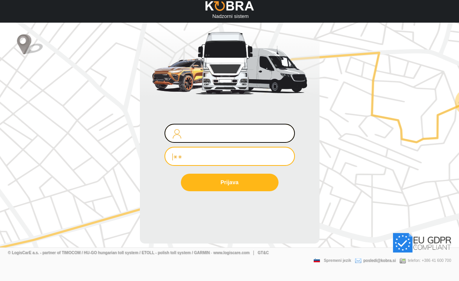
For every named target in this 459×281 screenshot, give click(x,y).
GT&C (263, 253)
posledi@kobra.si (375, 260)
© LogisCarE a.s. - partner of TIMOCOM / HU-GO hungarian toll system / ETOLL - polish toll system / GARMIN (109, 253)
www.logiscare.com (231, 253)
